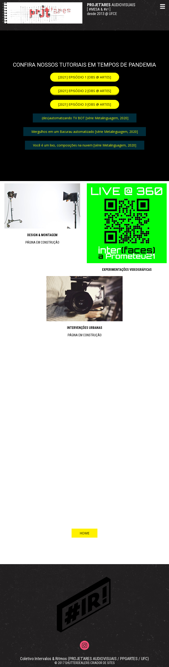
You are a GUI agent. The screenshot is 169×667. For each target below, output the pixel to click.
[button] (84, 77)
